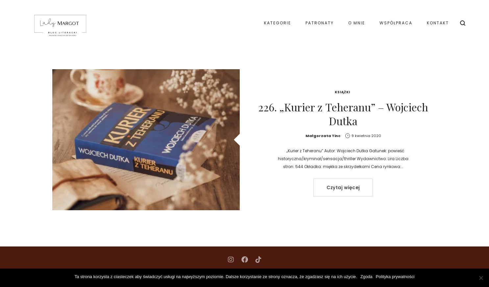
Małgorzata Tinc (323, 135)
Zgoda (366, 276)
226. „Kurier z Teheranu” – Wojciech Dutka (343, 114)
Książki (342, 92)
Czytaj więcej (343, 187)
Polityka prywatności (395, 276)
